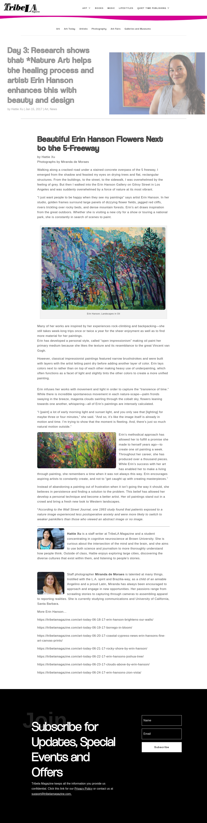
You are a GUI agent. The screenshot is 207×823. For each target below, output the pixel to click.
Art (85, 8)
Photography (99, 28)
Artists (83, 28)
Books (99, 8)
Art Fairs (116, 28)
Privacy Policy (83, 788)
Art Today (69, 28)
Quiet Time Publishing (151, 8)
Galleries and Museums (138, 28)
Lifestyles (126, 8)
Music (111, 8)
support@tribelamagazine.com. (52, 793)
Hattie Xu (17, 109)
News (53, 109)
